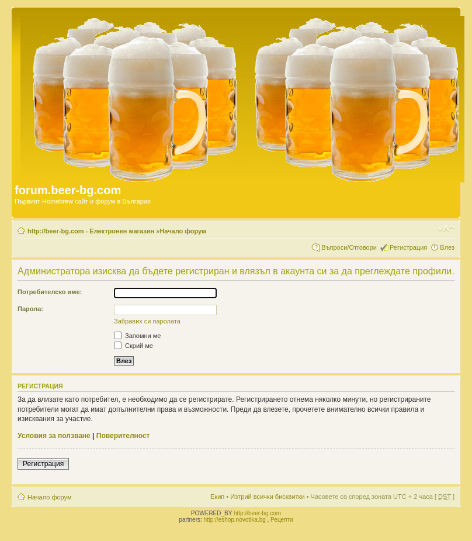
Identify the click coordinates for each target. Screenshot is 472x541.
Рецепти (281, 519)
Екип (217, 496)
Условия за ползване (54, 436)
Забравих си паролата (147, 321)
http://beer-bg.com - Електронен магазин (90, 231)
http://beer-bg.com (257, 513)
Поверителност (123, 436)
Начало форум (182, 231)
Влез (447, 247)
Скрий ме (133, 345)
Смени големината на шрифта (446, 228)
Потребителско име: (50, 291)
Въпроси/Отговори (349, 247)
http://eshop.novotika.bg (235, 519)
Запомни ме (137, 335)
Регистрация (408, 247)
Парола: (30, 308)
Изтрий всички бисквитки (267, 496)
